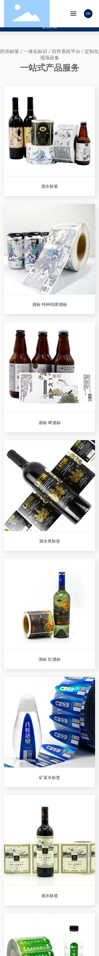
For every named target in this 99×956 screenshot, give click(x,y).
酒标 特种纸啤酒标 (49, 304)
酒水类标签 (49, 541)
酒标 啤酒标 (50, 422)
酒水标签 (49, 186)
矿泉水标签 (49, 777)
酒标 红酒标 (50, 659)
